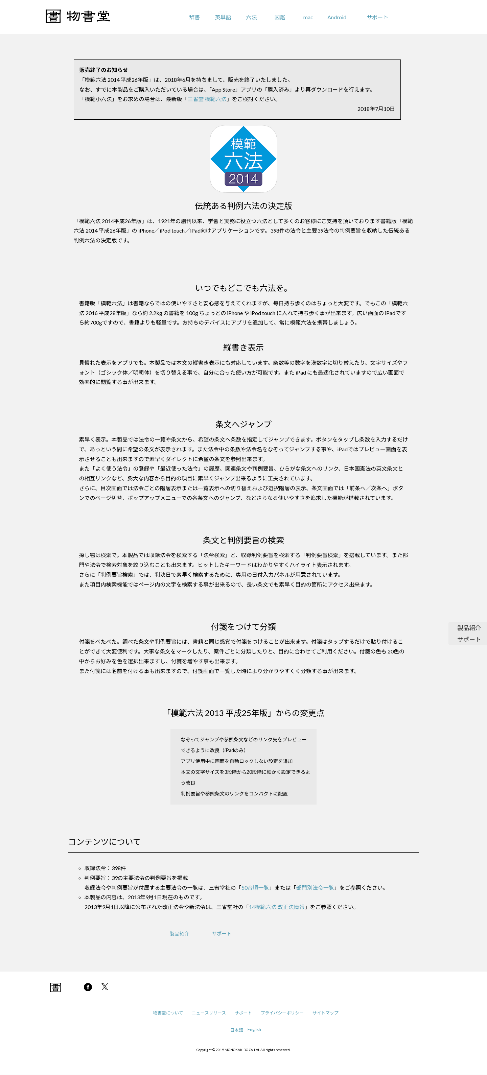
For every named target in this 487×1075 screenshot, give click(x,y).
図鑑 (280, 17)
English (254, 1029)
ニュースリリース (209, 1013)
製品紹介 (469, 627)
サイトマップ (325, 1013)
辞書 (194, 17)
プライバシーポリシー (282, 1013)
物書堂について (168, 1013)
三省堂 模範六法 (207, 99)
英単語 (223, 17)
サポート (377, 17)
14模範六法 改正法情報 (277, 907)
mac (308, 17)
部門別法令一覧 (315, 887)
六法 (251, 17)
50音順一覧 (255, 887)
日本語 (236, 1030)
